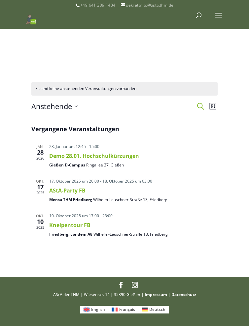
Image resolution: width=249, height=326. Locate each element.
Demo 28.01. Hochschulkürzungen (94, 156)
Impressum (156, 294)
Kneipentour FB (69, 225)
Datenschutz (183, 294)
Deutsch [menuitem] (157, 309)
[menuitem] (94, 310)
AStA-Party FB (67, 190)
